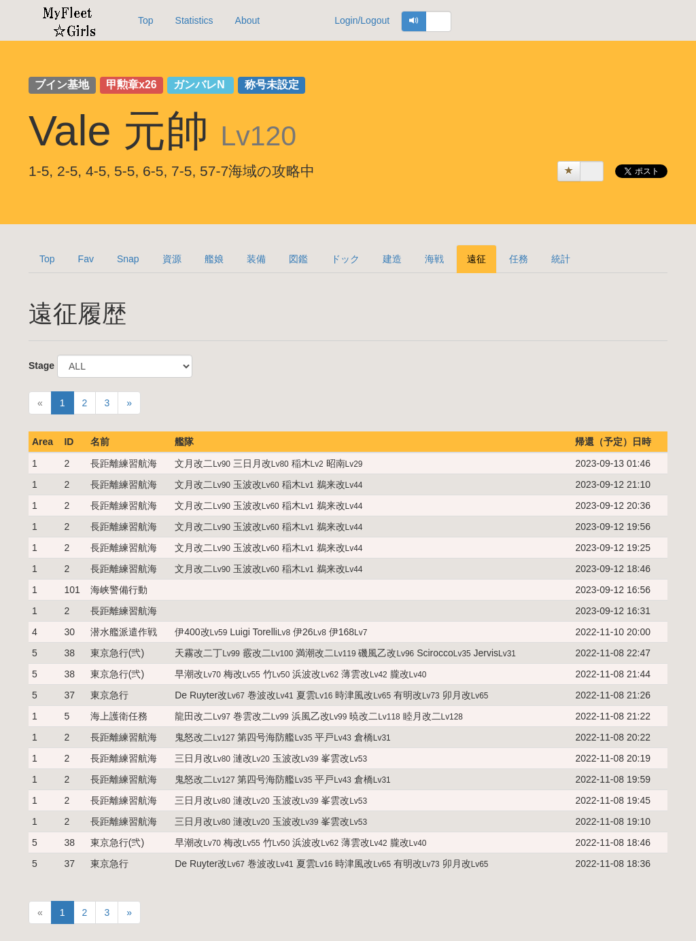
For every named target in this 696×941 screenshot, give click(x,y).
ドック (345, 258)
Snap (128, 258)
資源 (171, 258)
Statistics (194, 20)
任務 (518, 258)
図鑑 (298, 258)
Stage (41, 365)
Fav (86, 258)
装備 (256, 258)
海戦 (434, 258)
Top (146, 20)
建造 (392, 258)
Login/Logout (361, 20)
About (247, 20)
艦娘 (214, 258)
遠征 (476, 258)
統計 (560, 258)
